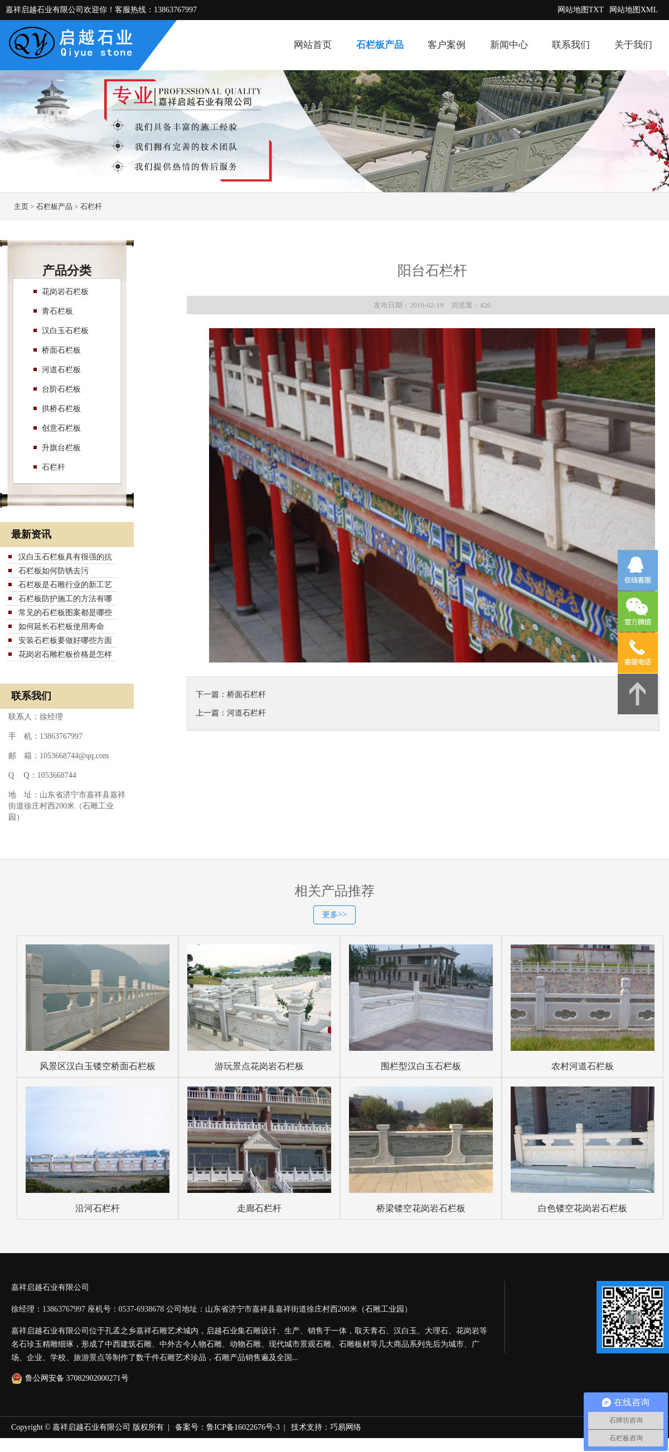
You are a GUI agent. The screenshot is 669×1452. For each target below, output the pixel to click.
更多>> (334, 914)
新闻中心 (509, 45)
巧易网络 (345, 1427)
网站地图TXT (581, 10)
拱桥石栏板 (61, 409)
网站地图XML (633, 10)
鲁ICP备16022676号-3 (242, 1427)
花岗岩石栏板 (65, 292)
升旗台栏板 (61, 448)
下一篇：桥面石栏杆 (231, 694)
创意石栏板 (61, 428)
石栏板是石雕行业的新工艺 (65, 585)
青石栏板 (57, 311)
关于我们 (633, 45)
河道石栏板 (61, 370)
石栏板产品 (380, 45)
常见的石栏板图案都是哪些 (65, 612)
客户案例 (447, 45)
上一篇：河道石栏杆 (231, 713)
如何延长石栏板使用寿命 (61, 626)
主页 (21, 206)
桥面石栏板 (61, 350)
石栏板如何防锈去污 (53, 571)
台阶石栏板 (61, 389)
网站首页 (313, 45)
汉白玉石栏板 (65, 331)
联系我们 (571, 45)
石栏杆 (91, 206)
